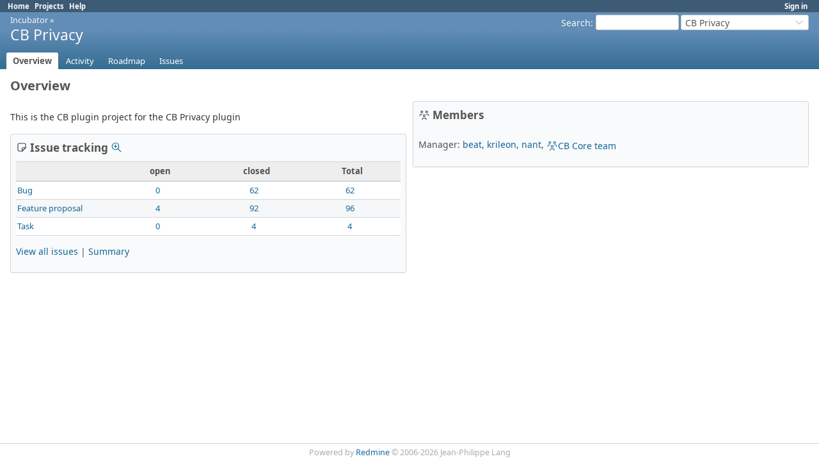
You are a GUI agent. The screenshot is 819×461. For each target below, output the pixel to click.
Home (18, 6)
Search (576, 23)
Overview (32, 61)
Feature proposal (50, 208)
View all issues (47, 251)
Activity (80, 61)
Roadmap (126, 61)
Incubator (29, 20)
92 (254, 208)
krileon (501, 144)
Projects (49, 6)
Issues (171, 61)
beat (472, 144)
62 (254, 190)
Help (77, 6)
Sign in (795, 6)
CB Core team (581, 146)
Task (25, 226)
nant (531, 144)
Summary (108, 251)
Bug (25, 190)
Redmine (373, 452)
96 (350, 208)
